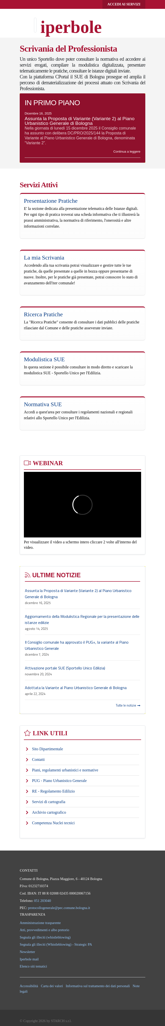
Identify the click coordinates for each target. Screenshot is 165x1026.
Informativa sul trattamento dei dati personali (98, 986)
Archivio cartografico (49, 812)
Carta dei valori (52, 986)
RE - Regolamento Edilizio (53, 791)
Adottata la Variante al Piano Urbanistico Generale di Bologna (76, 688)
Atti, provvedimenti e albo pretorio (44, 930)
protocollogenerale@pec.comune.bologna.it (59, 908)
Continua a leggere (126, 151)
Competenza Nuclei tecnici (53, 823)
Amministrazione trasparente (40, 923)
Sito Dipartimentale (47, 749)
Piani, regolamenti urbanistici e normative (65, 770)
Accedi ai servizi (123, 4)
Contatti (38, 759)
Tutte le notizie (128, 705)
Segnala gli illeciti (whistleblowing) (45, 937)
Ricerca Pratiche (43, 314)
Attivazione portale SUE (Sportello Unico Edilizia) (65, 668)
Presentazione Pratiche (51, 201)
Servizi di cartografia (48, 802)
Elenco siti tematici (33, 966)
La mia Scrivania (44, 257)
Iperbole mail (29, 959)
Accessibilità (29, 986)
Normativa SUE (43, 404)
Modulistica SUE (44, 359)
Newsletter (27, 952)
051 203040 (42, 901)
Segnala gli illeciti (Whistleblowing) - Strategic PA (56, 944)
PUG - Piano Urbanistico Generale (59, 781)
